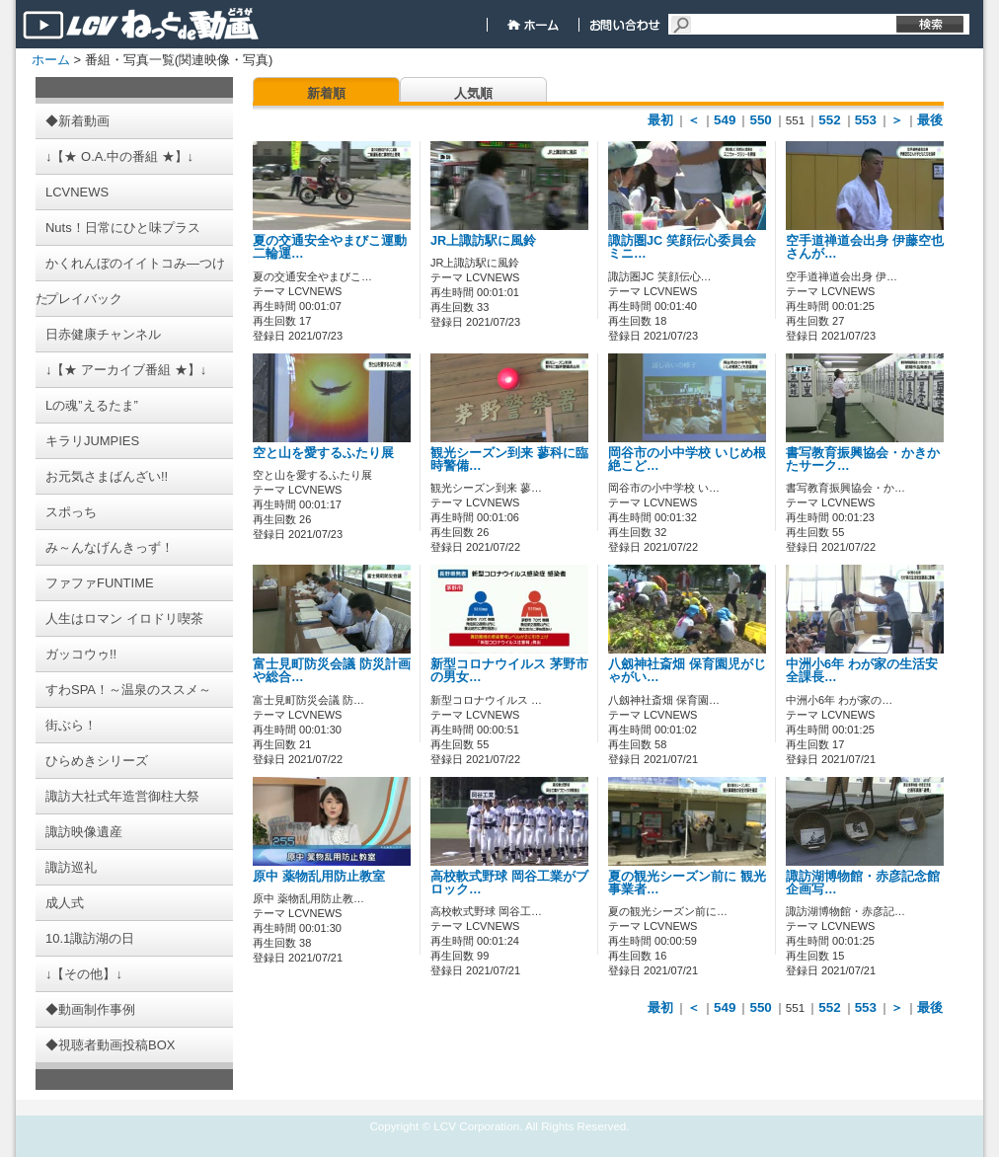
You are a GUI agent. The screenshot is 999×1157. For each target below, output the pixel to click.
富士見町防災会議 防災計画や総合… (332, 670)
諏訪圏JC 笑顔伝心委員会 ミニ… (682, 247)
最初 (660, 120)
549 (724, 120)
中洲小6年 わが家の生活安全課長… (862, 670)
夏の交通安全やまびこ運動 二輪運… (330, 247)
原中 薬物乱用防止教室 (319, 877)
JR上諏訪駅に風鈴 (483, 241)
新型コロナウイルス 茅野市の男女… (509, 670)
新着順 (326, 93)
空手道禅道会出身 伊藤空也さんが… (865, 247)
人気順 (473, 93)
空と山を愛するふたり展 (323, 453)
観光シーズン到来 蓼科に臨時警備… (509, 459)
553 (866, 120)
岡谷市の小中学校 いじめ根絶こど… (687, 459)
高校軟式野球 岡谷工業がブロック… (509, 883)
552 (829, 120)
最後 (930, 120)
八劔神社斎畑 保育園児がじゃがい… (687, 670)
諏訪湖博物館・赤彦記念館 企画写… (863, 883)
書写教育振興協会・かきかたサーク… (863, 459)
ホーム (51, 59)
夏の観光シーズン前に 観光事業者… (687, 883)
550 (760, 120)
